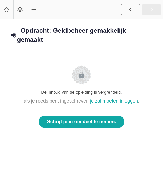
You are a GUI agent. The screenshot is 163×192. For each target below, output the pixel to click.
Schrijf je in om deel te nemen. (81, 121)
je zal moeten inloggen (114, 101)
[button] (6, 9)
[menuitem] (20, 9)
